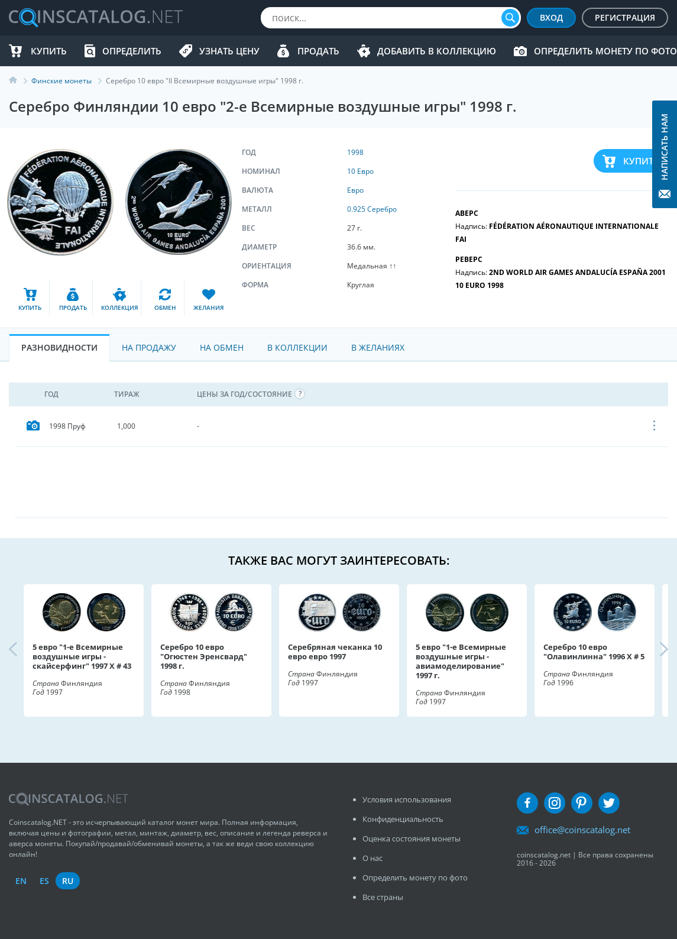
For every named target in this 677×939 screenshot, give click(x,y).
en (21, 880)
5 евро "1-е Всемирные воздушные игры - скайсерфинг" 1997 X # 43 (82, 656)
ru (67, 880)
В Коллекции (297, 347)
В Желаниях (377, 347)
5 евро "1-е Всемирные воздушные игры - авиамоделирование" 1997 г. (461, 661)
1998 (355, 152)
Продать (318, 51)
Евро (355, 190)
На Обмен (222, 347)
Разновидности (59, 347)
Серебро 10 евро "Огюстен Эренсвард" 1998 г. (203, 656)
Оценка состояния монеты (411, 838)
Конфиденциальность (402, 819)
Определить (131, 51)
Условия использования (406, 799)
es (44, 880)
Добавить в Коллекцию (436, 51)
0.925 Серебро (372, 209)
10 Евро (360, 171)
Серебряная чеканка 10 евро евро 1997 (335, 651)
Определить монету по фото (605, 51)
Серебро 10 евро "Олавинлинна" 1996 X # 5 (593, 651)
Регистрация (625, 17)
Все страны (382, 897)
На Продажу (149, 347)
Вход (551, 17)
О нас (372, 858)
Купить (49, 51)
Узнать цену (229, 51)
